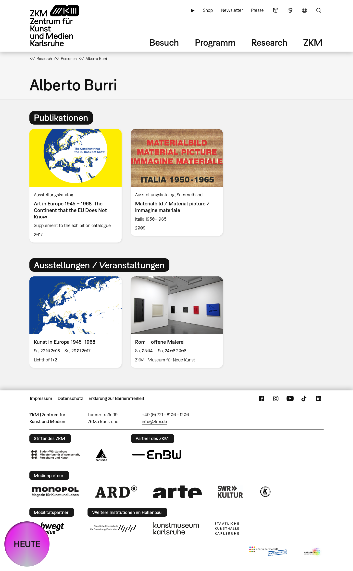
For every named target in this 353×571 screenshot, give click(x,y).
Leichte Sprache (276, 10)
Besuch (164, 42)
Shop (208, 10)
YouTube (290, 398)
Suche (319, 10)
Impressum (41, 398)
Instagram (276, 398)
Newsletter (232, 10)
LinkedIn (319, 398)
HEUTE (27, 544)
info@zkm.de (154, 421)
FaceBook (261, 398)
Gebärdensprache (290, 10)
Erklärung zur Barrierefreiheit (116, 398)
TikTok (304, 398)
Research (269, 42)
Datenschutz (70, 398)
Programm (215, 42)
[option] (75, 186)
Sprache (304, 10)
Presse (257, 10)
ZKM (312, 42)
